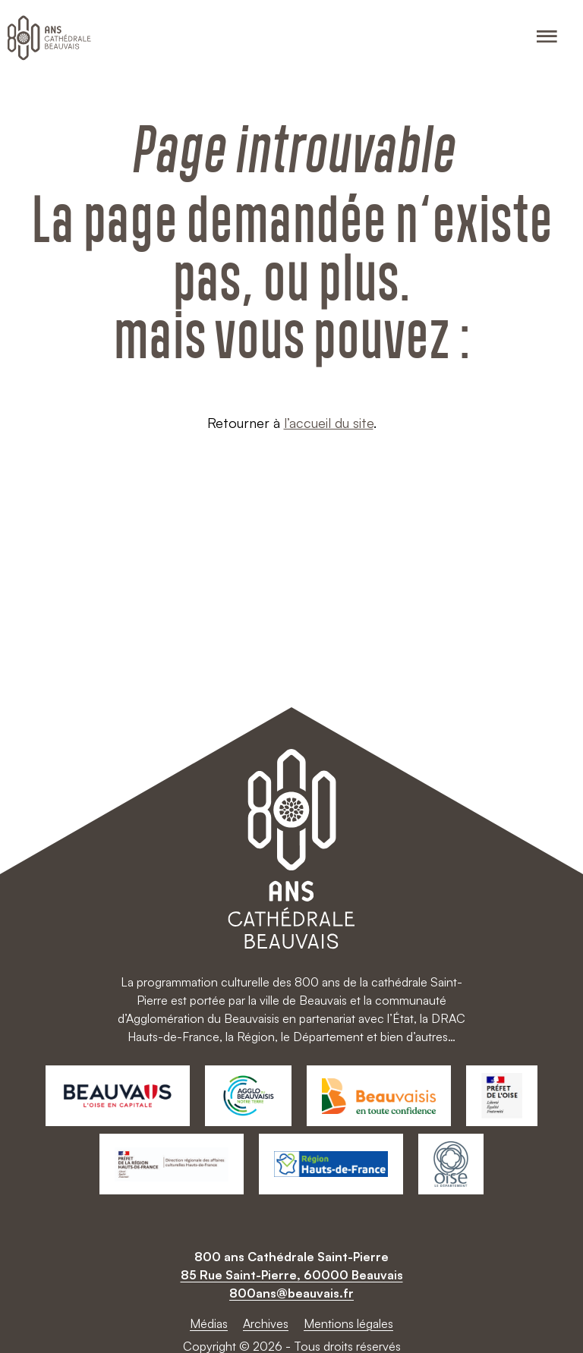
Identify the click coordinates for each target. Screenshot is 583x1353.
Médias (209, 1323)
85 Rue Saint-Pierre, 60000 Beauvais (292, 1274)
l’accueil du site (328, 422)
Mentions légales (348, 1323)
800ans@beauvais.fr (291, 1293)
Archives (265, 1323)
